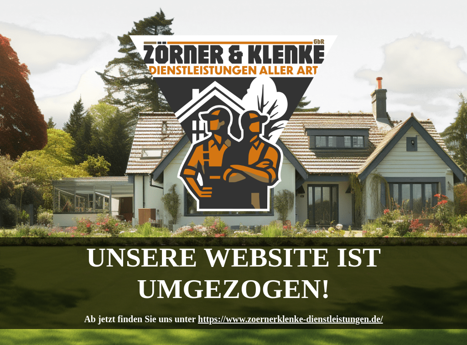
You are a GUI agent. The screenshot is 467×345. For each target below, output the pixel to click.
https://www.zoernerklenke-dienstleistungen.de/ (290, 319)
